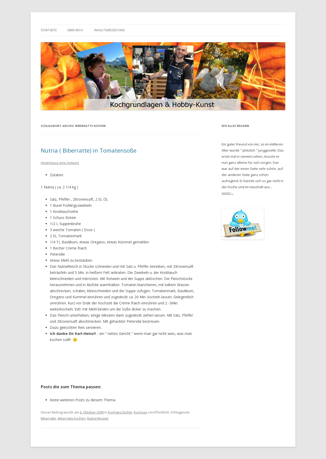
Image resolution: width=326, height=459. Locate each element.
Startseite (49, 30)
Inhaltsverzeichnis (109, 30)
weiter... (228, 193)
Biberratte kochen (72, 418)
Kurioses (140, 412)
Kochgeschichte (120, 412)
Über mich (75, 30)
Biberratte (48, 418)
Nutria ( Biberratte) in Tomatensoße (89, 150)
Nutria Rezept (97, 418)
